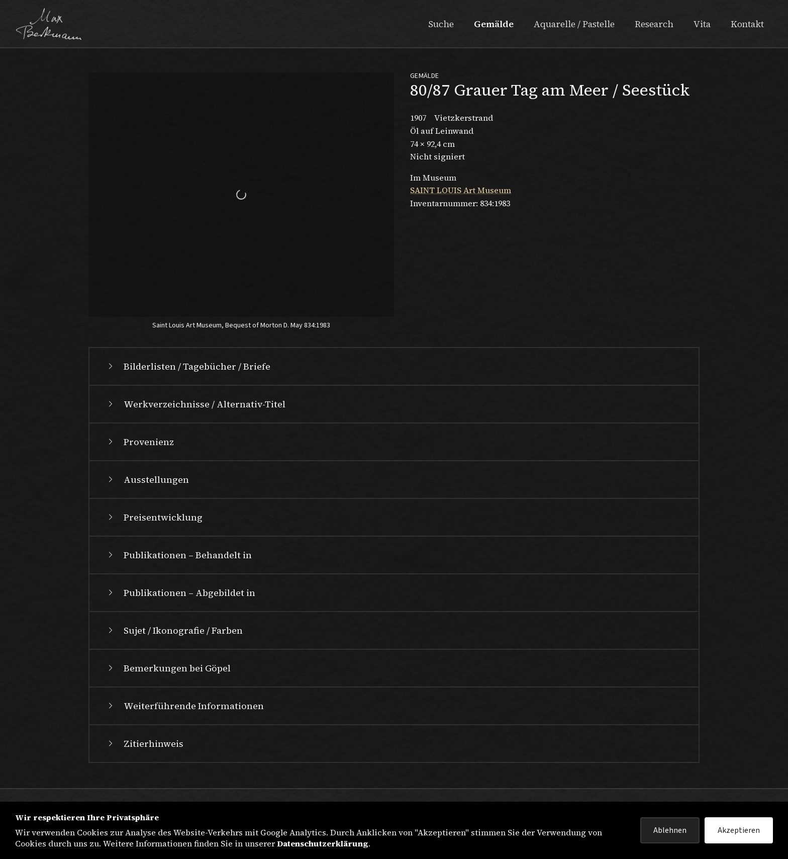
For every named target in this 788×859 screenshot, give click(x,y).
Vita (702, 24)
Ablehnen (669, 830)
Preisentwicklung (154, 517)
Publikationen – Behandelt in (179, 555)
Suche (441, 24)
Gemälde (494, 24)
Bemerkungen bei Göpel (168, 668)
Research (654, 24)
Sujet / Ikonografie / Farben (174, 630)
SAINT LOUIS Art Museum (460, 190)
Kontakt (747, 24)
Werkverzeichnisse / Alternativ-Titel (195, 404)
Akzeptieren (739, 830)
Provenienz (140, 442)
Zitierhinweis (144, 743)
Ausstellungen (147, 479)
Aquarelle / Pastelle (574, 24)
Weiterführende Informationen (185, 706)
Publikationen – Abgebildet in (180, 592)
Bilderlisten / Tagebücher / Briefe (188, 366)
